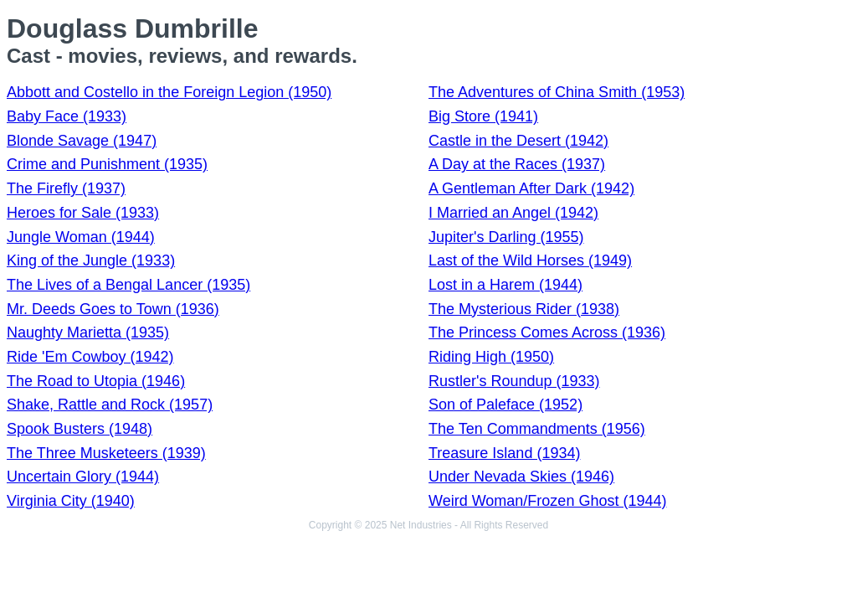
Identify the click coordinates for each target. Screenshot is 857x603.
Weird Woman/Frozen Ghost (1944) (547, 500)
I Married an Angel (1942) (513, 212)
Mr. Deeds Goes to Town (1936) (113, 309)
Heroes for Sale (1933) (83, 212)
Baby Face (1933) (66, 116)
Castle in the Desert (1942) (518, 140)
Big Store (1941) (483, 116)
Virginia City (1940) (71, 500)
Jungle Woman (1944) (81, 237)
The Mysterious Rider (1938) (523, 309)
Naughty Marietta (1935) (88, 332)
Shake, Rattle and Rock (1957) (110, 404)
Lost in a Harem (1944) (505, 284)
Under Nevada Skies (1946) (521, 476)
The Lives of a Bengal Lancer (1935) (128, 284)
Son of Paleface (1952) (505, 404)
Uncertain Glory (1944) (83, 476)
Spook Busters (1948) (79, 428)
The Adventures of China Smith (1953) (556, 92)
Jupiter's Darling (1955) (506, 237)
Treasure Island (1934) (504, 453)
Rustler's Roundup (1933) (514, 381)
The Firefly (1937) (66, 188)
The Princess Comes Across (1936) (546, 332)
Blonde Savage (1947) (82, 140)
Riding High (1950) (491, 356)
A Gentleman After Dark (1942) (531, 188)
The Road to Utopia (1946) (96, 381)
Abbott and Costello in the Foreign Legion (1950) (169, 92)
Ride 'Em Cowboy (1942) (90, 356)
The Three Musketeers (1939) (106, 453)
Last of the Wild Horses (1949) (530, 260)
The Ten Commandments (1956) (536, 428)
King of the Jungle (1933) (91, 260)
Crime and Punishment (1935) (107, 164)
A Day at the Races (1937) (516, 164)
